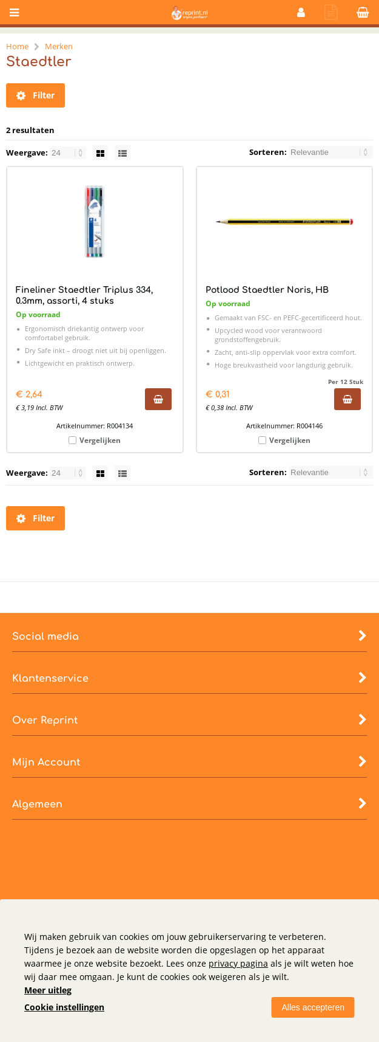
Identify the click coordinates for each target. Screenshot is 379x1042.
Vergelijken (100, 440)
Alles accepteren (312, 1007)
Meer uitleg (48, 990)
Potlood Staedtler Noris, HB (267, 290)
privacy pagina (238, 963)
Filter (35, 95)
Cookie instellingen (64, 1007)
